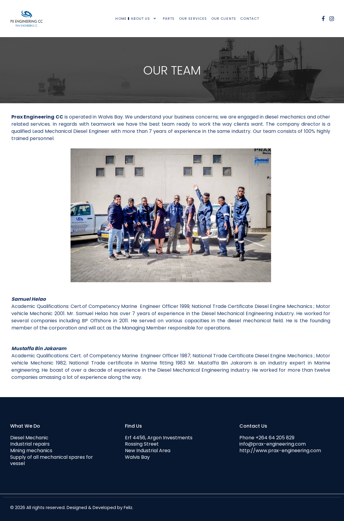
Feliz (128, 508)
